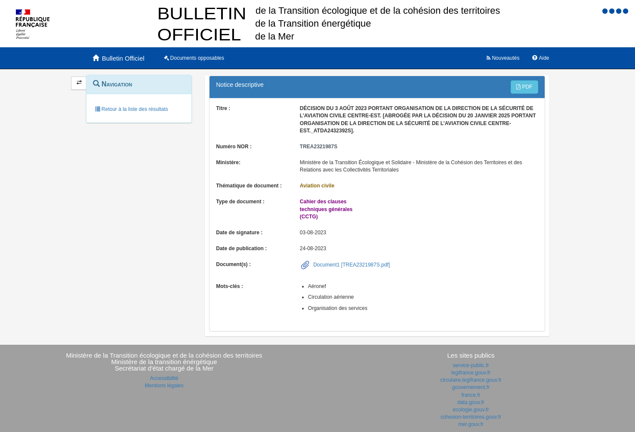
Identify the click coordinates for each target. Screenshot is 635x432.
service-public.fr (471, 365)
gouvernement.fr (471, 387)
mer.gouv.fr (471, 424)
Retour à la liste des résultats (131, 109)
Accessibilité (164, 378)
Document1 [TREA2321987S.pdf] (351, 265)
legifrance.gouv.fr (470, 373)
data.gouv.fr (470, 402)
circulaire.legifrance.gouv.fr (471, 380)
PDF (524, 87)
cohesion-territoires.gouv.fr (471, 417)
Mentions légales (164, 386)
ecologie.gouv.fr (471, 410)
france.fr (470, 395)
